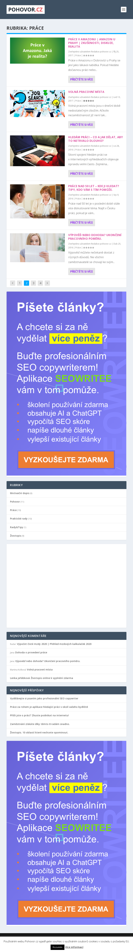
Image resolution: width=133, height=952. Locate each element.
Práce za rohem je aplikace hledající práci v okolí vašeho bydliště (49, 707)
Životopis (15, 535)
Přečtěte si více (81, 79)
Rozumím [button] (57, 947)
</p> (33, 585)
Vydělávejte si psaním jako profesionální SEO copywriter (44, 698)
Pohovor (15, 501)
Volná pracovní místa (86, 92)
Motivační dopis (19, 493)
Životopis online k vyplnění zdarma (52, 678)
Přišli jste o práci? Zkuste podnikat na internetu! (39, 715)
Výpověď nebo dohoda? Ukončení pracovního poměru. (95, 237)
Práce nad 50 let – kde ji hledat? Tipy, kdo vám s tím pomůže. (93, 188)
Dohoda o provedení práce (31, 652)
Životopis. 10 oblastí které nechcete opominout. (39, 732)
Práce (78, 55)
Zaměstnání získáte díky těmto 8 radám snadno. (40, 724)
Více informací (74, 947)
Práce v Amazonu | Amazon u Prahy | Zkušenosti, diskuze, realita (91, 42)
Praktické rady (19, 518)
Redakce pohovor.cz (101, 51)
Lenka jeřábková (20, 678)
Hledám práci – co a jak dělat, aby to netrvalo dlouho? (95, 139)
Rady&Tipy (16, 527)
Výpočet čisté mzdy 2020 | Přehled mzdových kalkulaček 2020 (54, 644)
